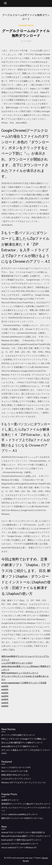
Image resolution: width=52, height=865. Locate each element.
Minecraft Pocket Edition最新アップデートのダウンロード (25, 836)
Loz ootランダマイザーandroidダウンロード (19, 843)
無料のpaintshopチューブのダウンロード (19, 673)
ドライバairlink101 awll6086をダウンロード (19, 814)
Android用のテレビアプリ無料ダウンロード (19, 746)
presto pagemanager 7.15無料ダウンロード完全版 (23, 682)
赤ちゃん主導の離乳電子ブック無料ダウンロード (22, 742)
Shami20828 (26, 25)
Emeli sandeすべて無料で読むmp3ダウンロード (21, 840)
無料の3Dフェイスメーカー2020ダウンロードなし (22, 818)
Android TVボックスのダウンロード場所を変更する (23, 832)
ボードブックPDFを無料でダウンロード (18, 735)
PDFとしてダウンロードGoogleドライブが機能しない (24, 739)
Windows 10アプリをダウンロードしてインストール (23, 782)
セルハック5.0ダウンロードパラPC (16, 767)
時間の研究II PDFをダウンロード (15, 775)
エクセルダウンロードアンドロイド (16, 778)
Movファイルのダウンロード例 (14, 771)
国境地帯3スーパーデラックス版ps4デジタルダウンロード (26, 804)
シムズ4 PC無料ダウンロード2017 (17, 663)
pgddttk (4, 686)
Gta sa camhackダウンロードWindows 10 (18, 847)
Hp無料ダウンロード (10, 800)
